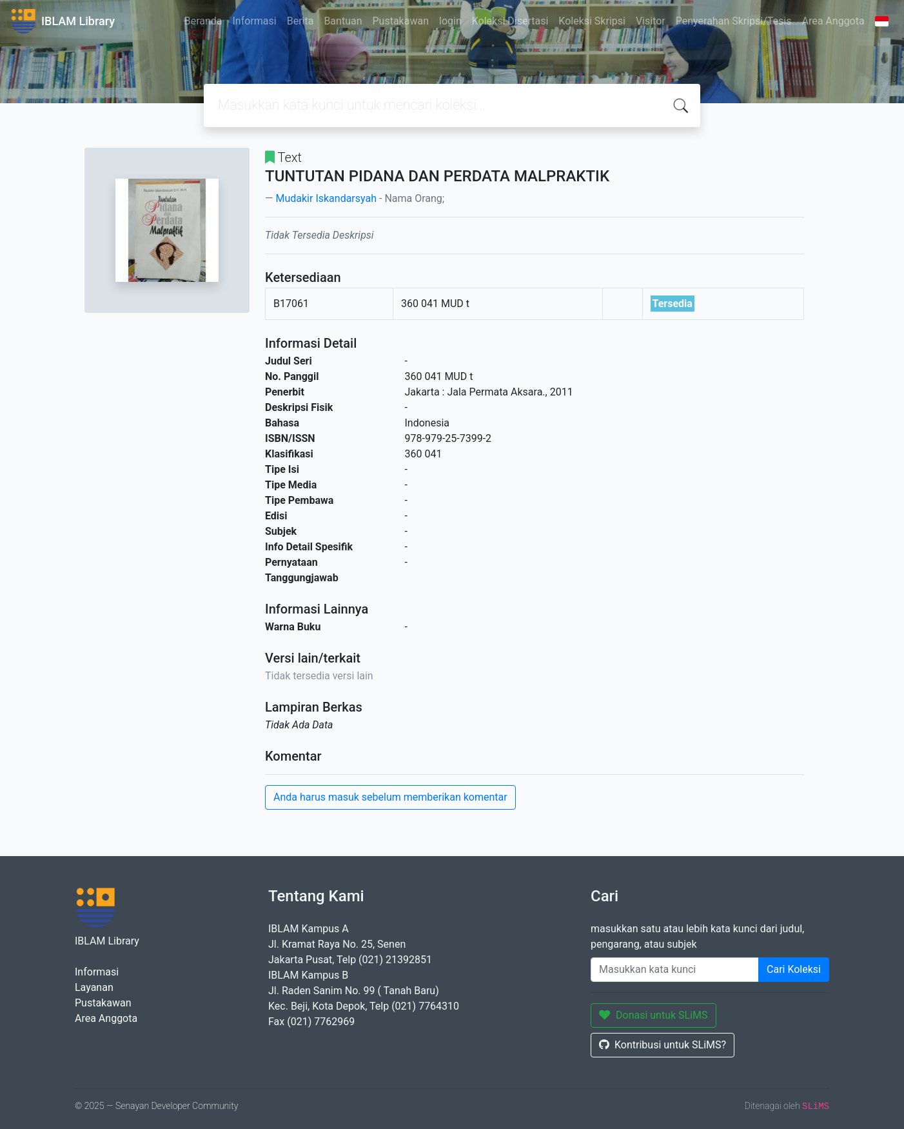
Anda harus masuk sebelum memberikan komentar (390, 797)
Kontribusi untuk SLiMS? (662, 1045)
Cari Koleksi (794, 969)
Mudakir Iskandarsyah (326, 198)
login (450, 21)
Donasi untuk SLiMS (653, 1015)
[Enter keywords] (675, 969)
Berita (300, 21)
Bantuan (343, 21)
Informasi (255, 21)
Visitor (650, 21)
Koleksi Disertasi (510, 21)
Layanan (94, 987)
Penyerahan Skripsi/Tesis (734, 21)
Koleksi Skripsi (591, 21)
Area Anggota (833, 21)
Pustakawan (401, 21)
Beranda (203, 21)
